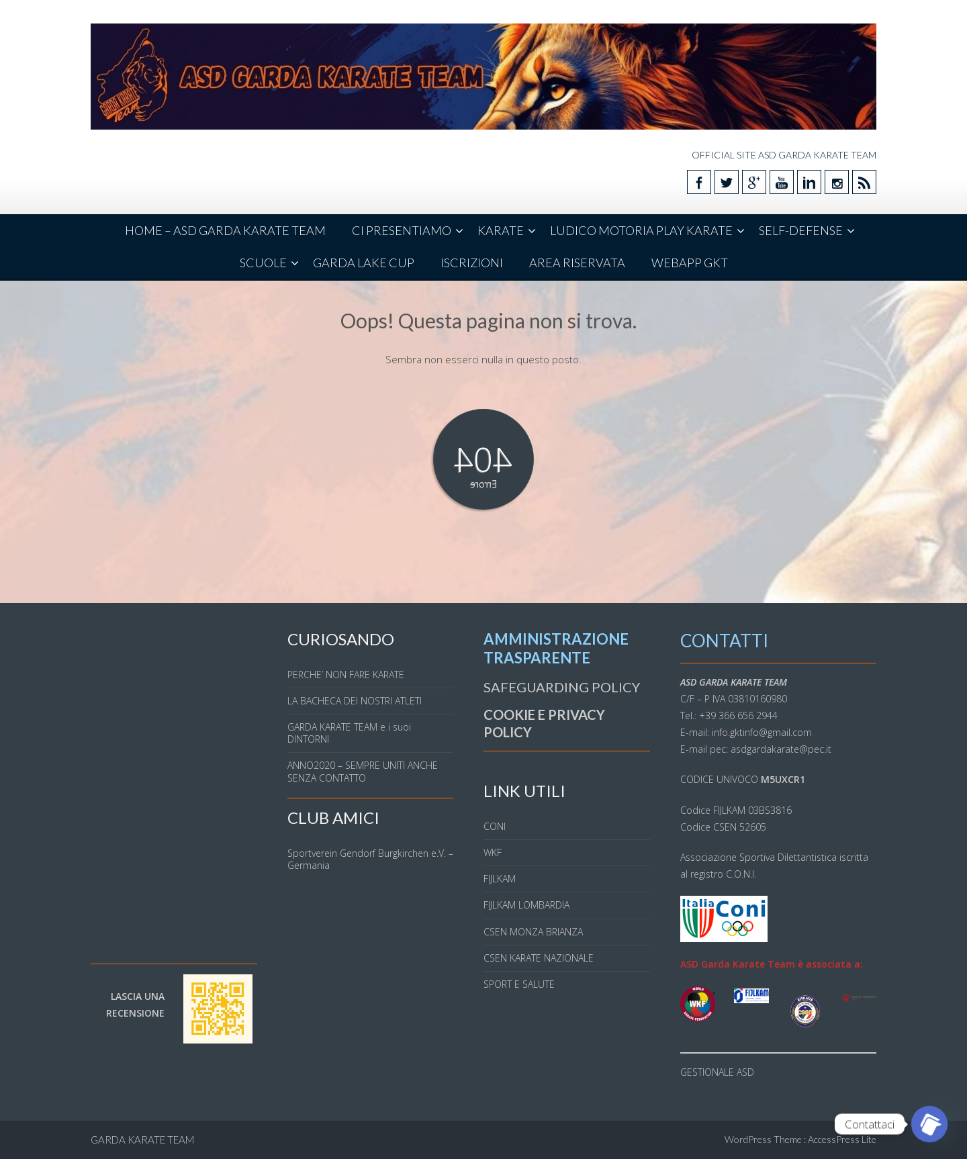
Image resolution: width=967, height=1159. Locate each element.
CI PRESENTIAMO (401, 230)
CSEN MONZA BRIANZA (533, 931)
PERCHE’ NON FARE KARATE (345, 674)
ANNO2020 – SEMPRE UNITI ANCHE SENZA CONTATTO (362, 771)
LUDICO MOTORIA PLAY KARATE (641, 230)
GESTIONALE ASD (717, 1072)
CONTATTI (724, 640)
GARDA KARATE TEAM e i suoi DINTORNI (349, 733)
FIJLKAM (499, 878)
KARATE (500, 230)
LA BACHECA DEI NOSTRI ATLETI (354, 700)
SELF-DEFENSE (801, 230)
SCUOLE (263, 262)
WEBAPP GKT (689, 262)
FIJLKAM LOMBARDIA (526, 904)
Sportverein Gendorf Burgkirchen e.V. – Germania (370, 859)
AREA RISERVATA (577, 262)
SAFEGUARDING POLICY (561, 687)
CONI (494, 826)
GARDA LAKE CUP (363, 262)
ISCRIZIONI (472, 262)
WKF (492, 852)
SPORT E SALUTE (519, 984)
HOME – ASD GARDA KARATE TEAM (225, 230)
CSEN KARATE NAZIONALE (538, 958)
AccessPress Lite (842, 1139)
